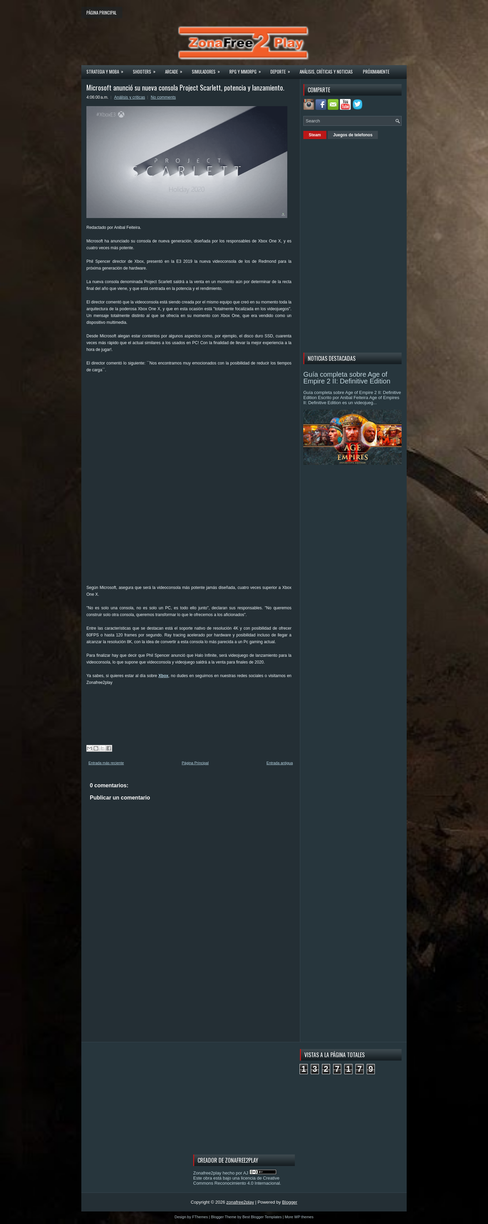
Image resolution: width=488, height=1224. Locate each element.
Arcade (176, 69)
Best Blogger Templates (262, 1217)
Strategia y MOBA (107, 69)
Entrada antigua (279, 763)
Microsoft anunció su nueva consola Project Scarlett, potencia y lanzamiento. (185, 87)
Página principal (101, 12)
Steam (315, 135)
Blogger (289, 1202)
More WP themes (299, 1217)
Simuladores (208, 69)
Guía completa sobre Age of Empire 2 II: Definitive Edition (346, 378)
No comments (163, 97)
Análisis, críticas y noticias (326, 71)
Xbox (163, 675)
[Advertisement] (209, 395)
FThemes (200, 1217)
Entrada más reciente (106, 763)
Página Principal (195, 763)
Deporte (282, 69)
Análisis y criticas (129, 97)
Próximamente (376, 71)
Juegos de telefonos (352, 135)
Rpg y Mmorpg (247, 69)
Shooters (146, 69)
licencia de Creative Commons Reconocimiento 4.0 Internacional (236, 1181)
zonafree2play (240, 1202)
